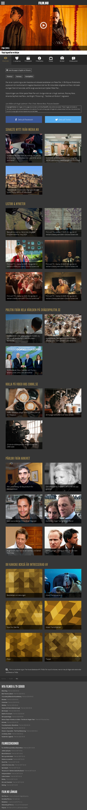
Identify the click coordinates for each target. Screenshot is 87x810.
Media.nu (4, 803)
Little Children (6, 749)
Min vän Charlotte (7, 754)
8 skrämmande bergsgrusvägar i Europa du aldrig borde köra (19, 797)
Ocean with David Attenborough (11, 680)
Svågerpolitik (5, 806)
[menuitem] (4, 651)
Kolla (3, 794)
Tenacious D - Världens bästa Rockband (13, 743)
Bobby (4, 752)
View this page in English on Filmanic (18, 70)
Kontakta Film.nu (7, 771)
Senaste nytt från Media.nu (22, 129)
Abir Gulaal (5, 683)
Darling (4, 757)
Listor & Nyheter (15, 200)
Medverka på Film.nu (8, 777)
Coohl (3, 786)
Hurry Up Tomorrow (7, 700)
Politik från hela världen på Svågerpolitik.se (33, 301)
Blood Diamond (6, 726)
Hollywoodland (6, 746)
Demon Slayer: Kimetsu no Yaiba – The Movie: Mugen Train (18, 692)
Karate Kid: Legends (7, 709)
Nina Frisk (4, 734)
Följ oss (4, 780)
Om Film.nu (5, 769)
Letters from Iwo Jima (8, 737)
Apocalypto (5, 740)
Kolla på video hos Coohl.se (22, 371)
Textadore (4, 800)
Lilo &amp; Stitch (6, 706)
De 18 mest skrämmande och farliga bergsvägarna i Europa (18, 791)
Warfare (4, 677)
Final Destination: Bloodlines (10, 698)
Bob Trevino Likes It (7, 666)
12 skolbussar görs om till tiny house (12, 789)
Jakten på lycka (6, 723)
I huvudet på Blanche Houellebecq (11, 669)
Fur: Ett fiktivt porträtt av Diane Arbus (12, 720)
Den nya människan (7, 729)
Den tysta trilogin (6, 689)
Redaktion (5, 774)
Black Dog (4, 663)
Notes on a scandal (7, 732)
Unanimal (4, 675)
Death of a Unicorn (7, 686)
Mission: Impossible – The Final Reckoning (14, 703)
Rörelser (4, 672)
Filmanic (4, 783)
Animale (4, 695)
